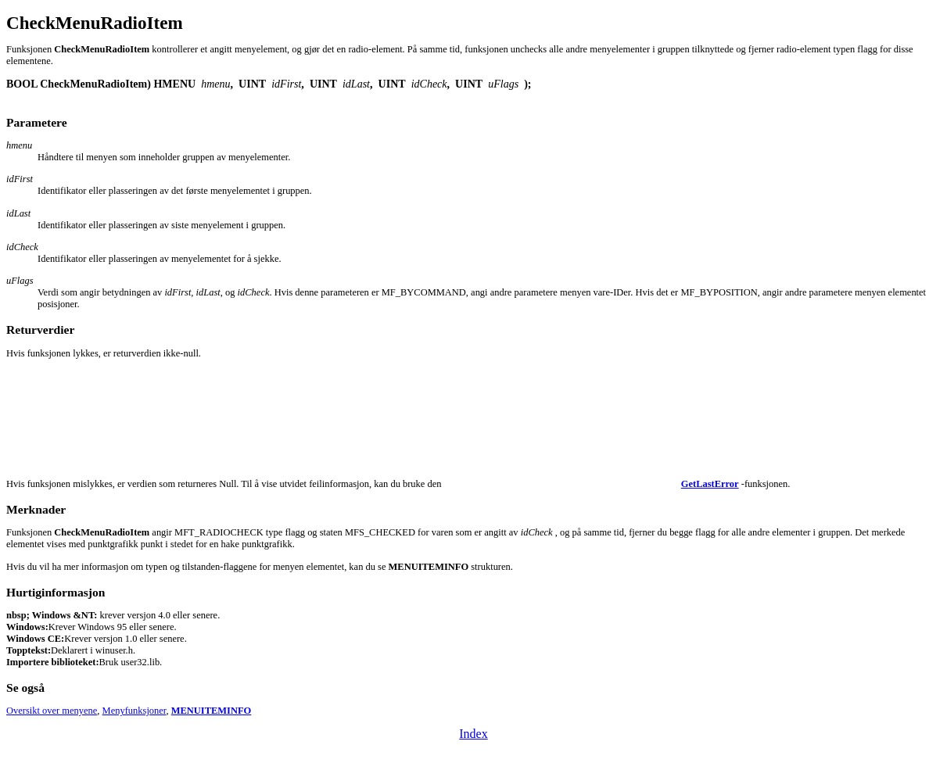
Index (473, 733)
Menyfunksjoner (134, 710)
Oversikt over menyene (51, 710)
